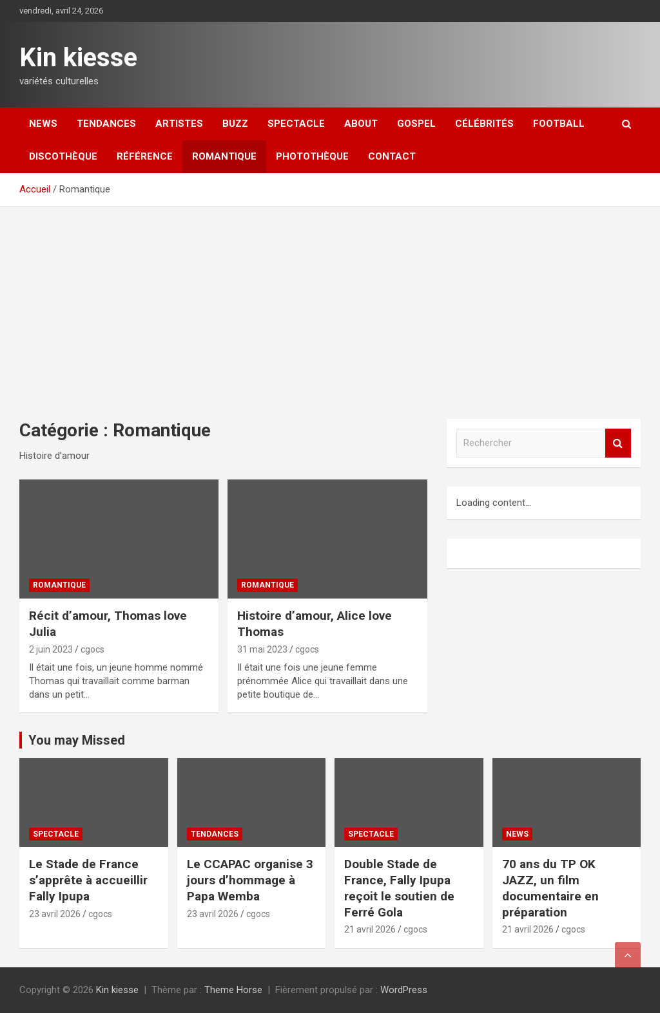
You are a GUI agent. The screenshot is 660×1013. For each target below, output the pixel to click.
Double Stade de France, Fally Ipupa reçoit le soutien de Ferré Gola (399, 888)
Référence (145, 156)
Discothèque (63, 156)
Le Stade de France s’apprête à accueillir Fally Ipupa (88, 880)
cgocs (92, 649)
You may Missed (76, 740)
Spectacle (296, 123)
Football (559, 123)
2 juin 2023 (51, 649)
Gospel (416, 123)
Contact (392, 156)
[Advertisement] (330, 303)
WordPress (403, 990)
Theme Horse (233, 990)
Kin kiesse (78, 57)
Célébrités (484, 123)
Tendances (106, 123)
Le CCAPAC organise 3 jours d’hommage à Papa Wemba (250, 880)
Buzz (235, 123)
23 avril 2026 (55, 914)
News (43, 123)
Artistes (179, 123)
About (361, 123)
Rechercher (618, 443)
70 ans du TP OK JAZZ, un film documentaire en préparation (550, 888)
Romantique (224, 156)
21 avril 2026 (370, 929)
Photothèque (312, 156)
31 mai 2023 (262, 649)
